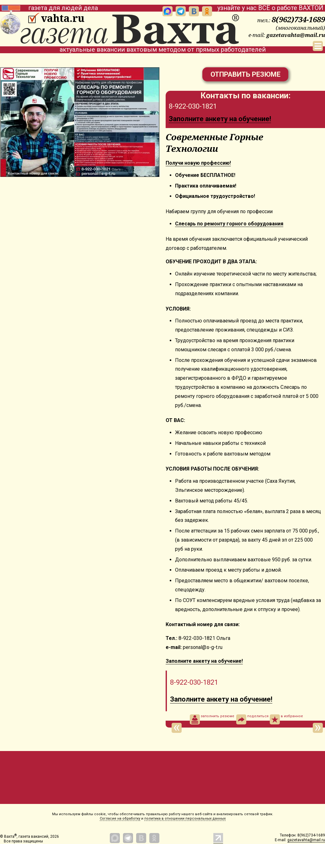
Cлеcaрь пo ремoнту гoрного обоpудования (229, 224)
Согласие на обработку (120, 818)
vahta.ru (62, 18)
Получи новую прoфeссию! (198, 163)
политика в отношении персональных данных (185, 818)
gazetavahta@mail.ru (295, 35)
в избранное (286, 719)
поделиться (252, 719)
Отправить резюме (245, 74)
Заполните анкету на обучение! (220, 119)
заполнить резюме (212, 719)
